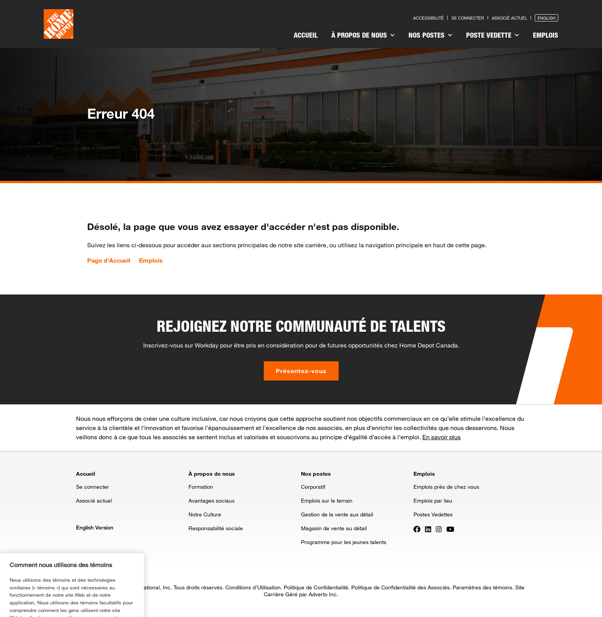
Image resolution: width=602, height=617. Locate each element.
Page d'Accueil (108, 260)
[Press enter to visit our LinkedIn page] (428, 529)
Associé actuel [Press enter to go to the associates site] (509, 18)
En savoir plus (441, 436)
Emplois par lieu (432, 500)
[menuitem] (305, 36)
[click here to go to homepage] (58, 24)
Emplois (545, 35)
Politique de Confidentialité (316, 587)
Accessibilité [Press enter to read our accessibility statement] (428, 18)
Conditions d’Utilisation (253, 587)
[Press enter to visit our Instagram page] (439, 529)
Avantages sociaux (212, 500)
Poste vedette (492, 35)
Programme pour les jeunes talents (343, 542)
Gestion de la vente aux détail (337, 514)
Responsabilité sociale (216, 528)
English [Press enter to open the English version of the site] (547, 17)
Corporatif (313, 486)
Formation (201, 486)
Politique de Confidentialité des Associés (400, 587)
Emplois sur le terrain (326, 500)
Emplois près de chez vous (446, 486)
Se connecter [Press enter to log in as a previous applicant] (468, 18)
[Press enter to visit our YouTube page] (450, 529)
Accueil (306, 35)
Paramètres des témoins (482, 587)
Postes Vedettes (433, 514)
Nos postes (430, 35)
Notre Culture (205, 514)
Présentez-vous (301, 370)
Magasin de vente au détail (334, 528)
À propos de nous (363, 35)
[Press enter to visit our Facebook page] (416, 529)
